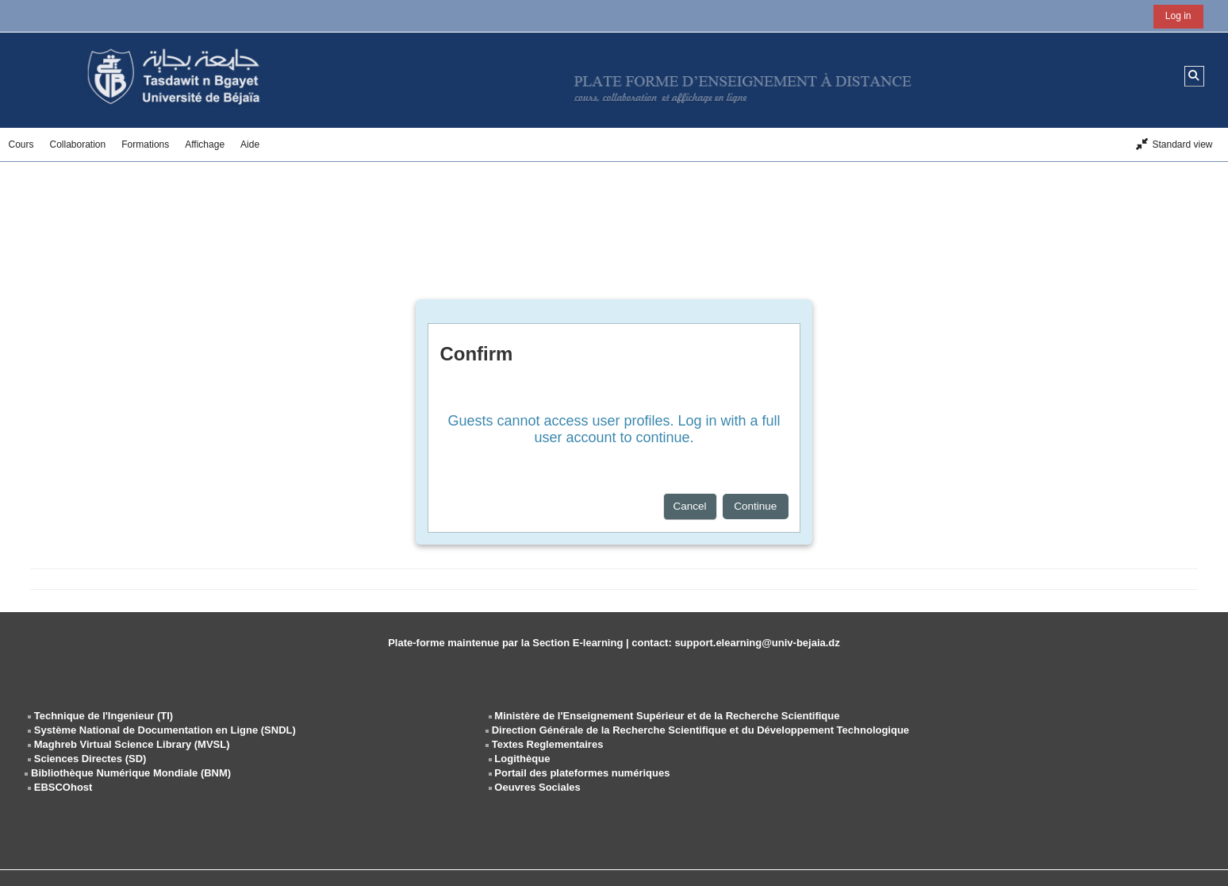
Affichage (204, 144)
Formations (145, 144)
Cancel (690, 506)
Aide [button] (249, 144)
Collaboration (78, 144)
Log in (1178, 15)
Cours (20, 144)
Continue (755, 506)
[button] (1194, 76)
